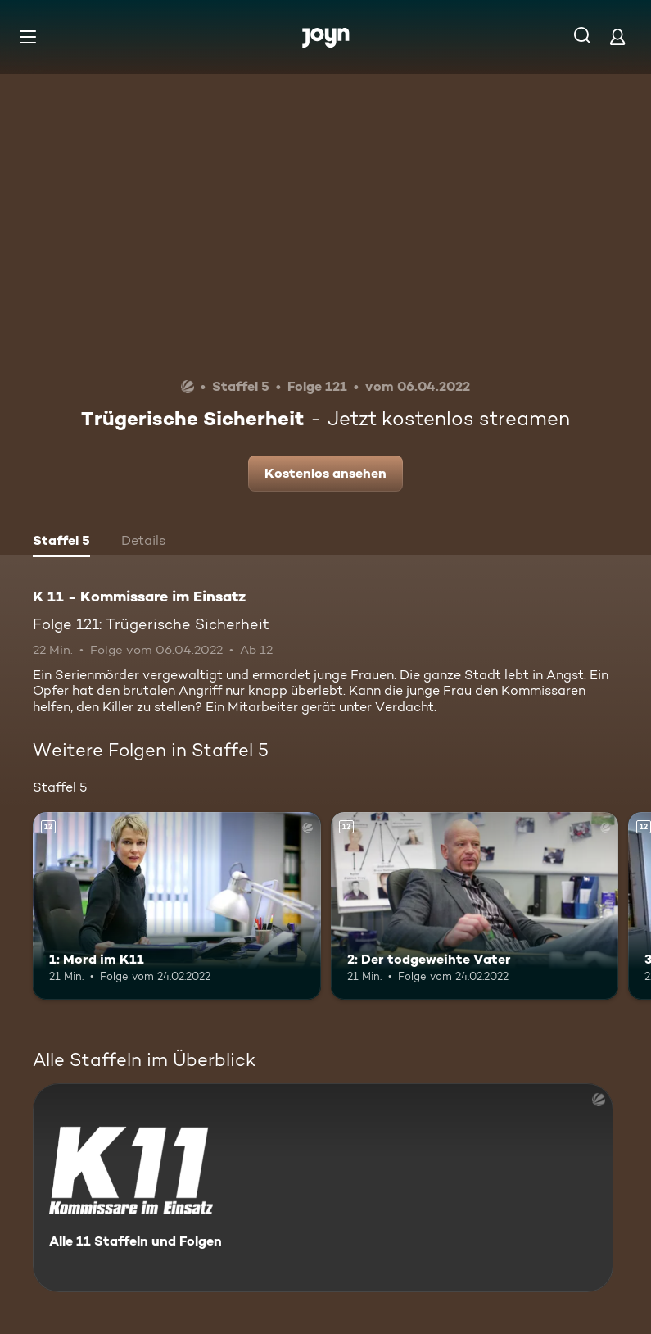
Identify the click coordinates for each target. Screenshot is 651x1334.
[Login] (617, 36)
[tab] (61, 542)
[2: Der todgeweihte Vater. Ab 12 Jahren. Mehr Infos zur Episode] (475, 905)
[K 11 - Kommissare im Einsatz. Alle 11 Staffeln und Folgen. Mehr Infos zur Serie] (323, 1187)
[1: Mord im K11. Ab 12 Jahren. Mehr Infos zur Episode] (177, 905)
